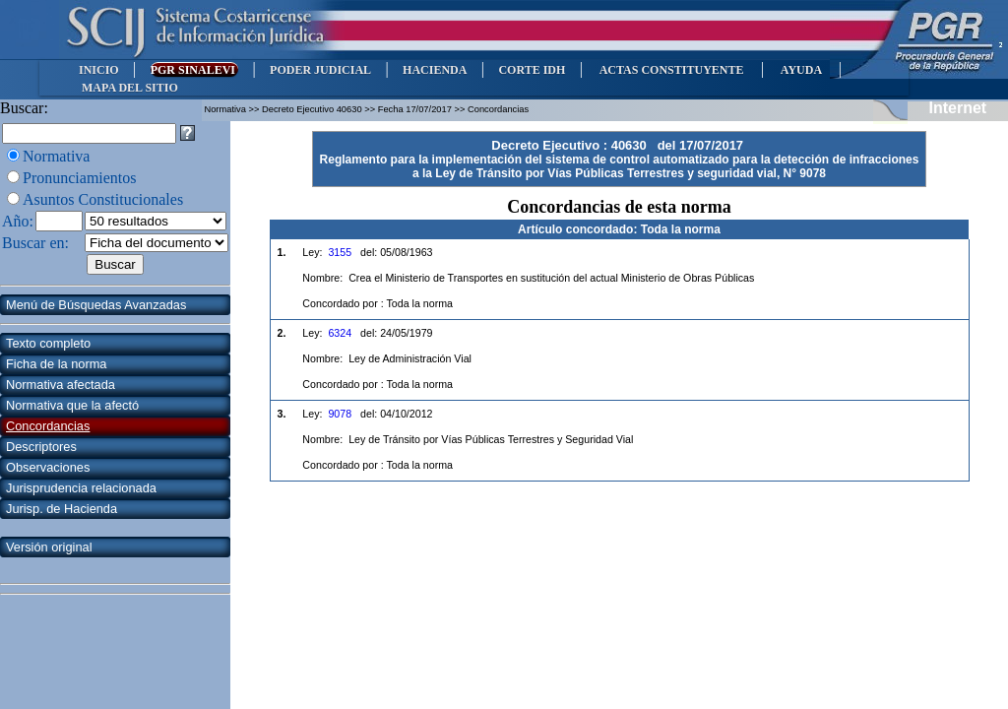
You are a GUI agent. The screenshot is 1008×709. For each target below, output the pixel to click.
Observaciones (48, 467)
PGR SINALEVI (194, 70)
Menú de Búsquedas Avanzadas (96, 304)
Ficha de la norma (56, 363)
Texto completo (48, 343)
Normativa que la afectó (72, 405)
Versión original (49, 547)
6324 (339, 333)
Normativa (56, 156)
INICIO (99, 70)
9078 (339, 413)
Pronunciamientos (80, 177)
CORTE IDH (531, 70)
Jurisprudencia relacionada (81, 488)
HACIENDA (435, 70)
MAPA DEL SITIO (130, 88)
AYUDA (801, 70)
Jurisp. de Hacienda (61, 508)
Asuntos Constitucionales (103, 199)
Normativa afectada (60, 384)
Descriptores (41, 446)
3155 (339, 252)
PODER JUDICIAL (320, 70)
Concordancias (48, 426)
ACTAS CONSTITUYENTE (671, 70)
